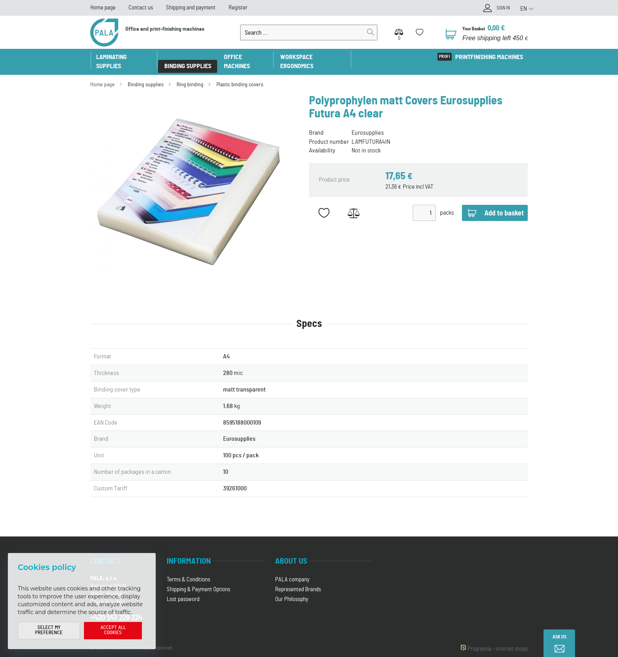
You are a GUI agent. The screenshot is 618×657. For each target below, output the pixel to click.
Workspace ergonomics (318, 57)
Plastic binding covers (239, 75)
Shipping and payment (191, 8)
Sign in (501, 9)
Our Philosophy (291, 590)
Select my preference (49, 630)
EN (523, 8)
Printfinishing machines (488, 57)
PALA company (292, 570)
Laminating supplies (125, 57)
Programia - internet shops (497, 640)
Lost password (183, 590)
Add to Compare (353, 204)
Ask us (559, 637)
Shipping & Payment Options (198, 580)
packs (447, 204)
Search (370, 32)
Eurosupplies (368, 124)
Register (238, 8)
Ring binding (190, 75)
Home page (102, 8)
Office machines (249, 57)
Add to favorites (324, 204)
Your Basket (476, 29)
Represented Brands (298, 580)
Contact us (140, 8)
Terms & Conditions (188, 570)
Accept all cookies (113, 630)
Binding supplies (189, 57)
